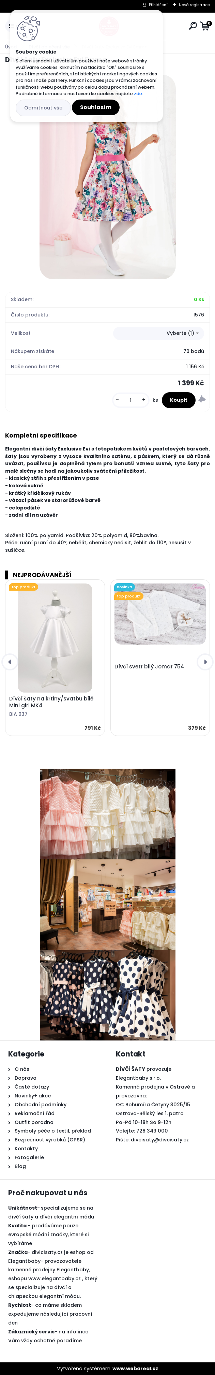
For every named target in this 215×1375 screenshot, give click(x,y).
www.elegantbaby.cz (54, 1278)
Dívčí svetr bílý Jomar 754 (149, 666)
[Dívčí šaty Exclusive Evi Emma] (108, 177)
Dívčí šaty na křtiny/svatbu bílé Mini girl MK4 (51, 702)
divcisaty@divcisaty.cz (160, 1139)
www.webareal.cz (135, 1368)
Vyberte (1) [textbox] (180, 333)
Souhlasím (95, 107)
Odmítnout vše (43, 107)
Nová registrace (194, 5)
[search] (193, 25)
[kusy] (131, 400)
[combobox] (158, 333)
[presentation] (9, 661)
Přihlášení (158, 5)
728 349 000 (152, 1130)
